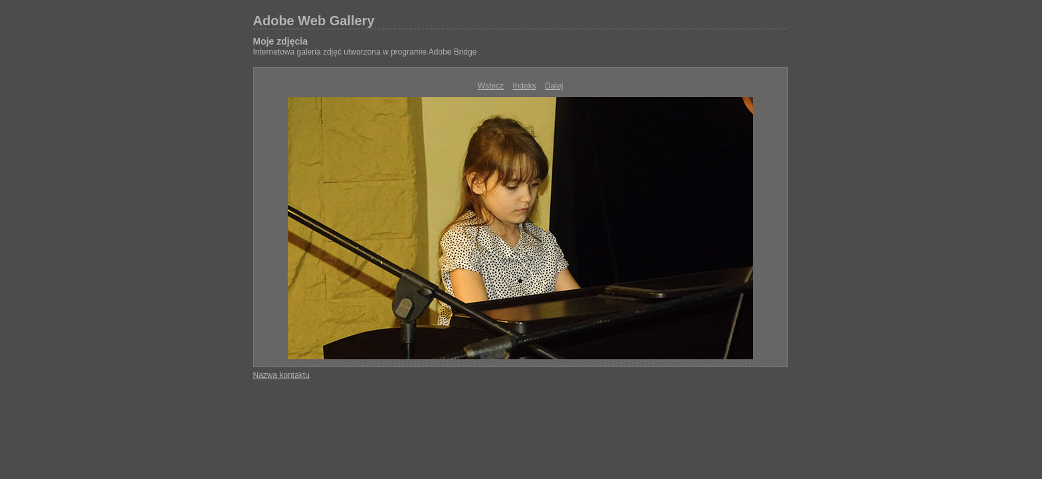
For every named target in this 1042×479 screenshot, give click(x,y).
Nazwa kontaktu (281, 375)
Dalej (554, 85)
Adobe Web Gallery (314, 20)
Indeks (524, 85)
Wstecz (491, 85)
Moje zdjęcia (280, 41)
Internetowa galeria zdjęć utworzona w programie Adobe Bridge (365, 52)
